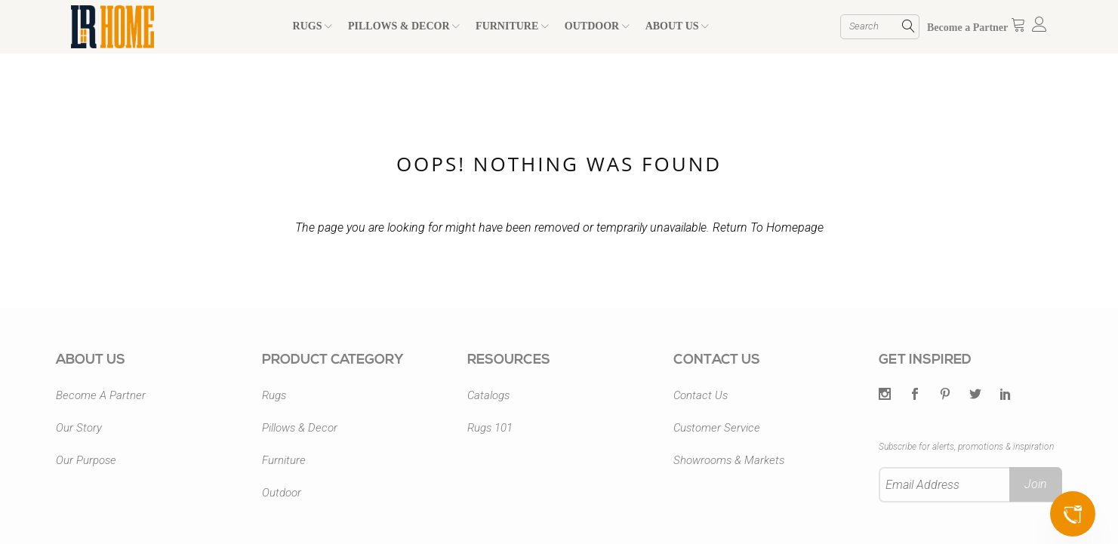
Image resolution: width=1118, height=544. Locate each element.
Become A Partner (101, 395)
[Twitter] (885, 395)
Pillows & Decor (299, 428)
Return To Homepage (768, 227)
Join (1035, 484)
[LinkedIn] (1005, 395)
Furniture (284, 460)
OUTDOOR (597, 26)
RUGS (312, 26)
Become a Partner (967, 27)
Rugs (274, 395)
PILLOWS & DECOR (404, 26)
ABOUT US (677, 26)
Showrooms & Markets (728, 460)
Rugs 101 (490, 428)
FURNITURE (512, 26)
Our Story (79, 428)
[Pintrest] (945, 395)
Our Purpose (86, 460)
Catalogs (488, 395)
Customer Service (716, 428)
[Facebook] (915, 395)
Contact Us (700, 395)
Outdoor (281, 492)
